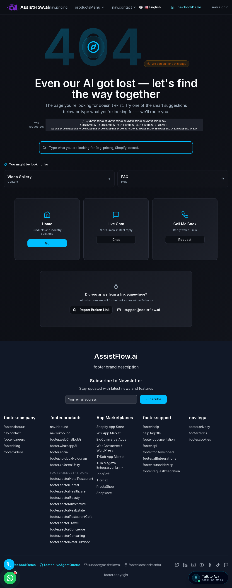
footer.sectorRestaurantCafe (71, 517)
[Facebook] (210, 565)
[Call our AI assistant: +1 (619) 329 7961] (9, 564)
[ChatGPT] (226, 565)
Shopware (104, 493)
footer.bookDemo (20, 565)
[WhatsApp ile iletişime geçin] (10, 578)
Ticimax (102, 480)
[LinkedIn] (185, 565)
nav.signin (220, 7)
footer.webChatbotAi (65, 439)
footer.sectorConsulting (67, 536)
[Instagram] (193, 565)
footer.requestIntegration (161, 471)
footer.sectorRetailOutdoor (70, 542)
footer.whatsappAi (63, 446)
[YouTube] (201, 565)
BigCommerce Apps (111, 439)
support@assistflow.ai (138, 310)
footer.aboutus (14, 427)
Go (47, 243)
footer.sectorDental (64, 485)
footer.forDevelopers (158, 452)
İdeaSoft (103, 474)
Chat (116, 239)
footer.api (150, 446)
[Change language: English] (150, 7)
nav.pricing (58, 7)
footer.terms (198, 433)
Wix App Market (109, 433)
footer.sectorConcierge (67, 529)
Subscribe (153, 399)
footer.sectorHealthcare (68, 491)
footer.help (151, 427)
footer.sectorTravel (64, 523)
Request (184, 239)
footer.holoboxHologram (68, 458)
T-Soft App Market (110, 457)
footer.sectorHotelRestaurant (71, 478)
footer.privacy (199, 427)
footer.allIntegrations (159, 458)
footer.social (59, 452)
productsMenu (90, 7)
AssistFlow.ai (116, 356)
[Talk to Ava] (208, 577)
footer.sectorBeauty (65, 498)
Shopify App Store (110, 427)
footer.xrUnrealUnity (65, 465)
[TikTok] (218, 565)
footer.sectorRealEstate (67, 510)
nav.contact (124, 7)
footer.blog (12, 446)
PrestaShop (105, 486)
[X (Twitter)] (177, 565)
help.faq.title (152, 433)
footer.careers (14, 439)
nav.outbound (60, 433)
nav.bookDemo (186, 7)
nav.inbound (59, 427)
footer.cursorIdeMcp (158, 465)
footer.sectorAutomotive (68, 504)
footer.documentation (159, 439)
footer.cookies (200, 439)
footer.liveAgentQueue (59, 565)
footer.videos (14, 452)
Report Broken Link (91, 310)
